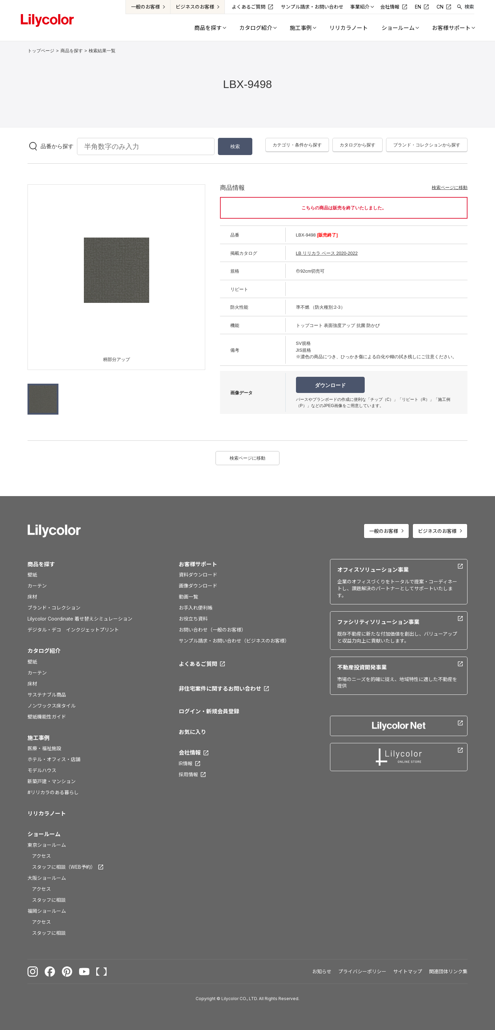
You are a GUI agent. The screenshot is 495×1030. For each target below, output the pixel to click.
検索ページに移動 (450, 187)
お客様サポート (198, 564)
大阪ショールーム (47, 878)
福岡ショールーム (47, 911)
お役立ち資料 (193, 619)
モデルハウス (42, 770)
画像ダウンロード (198, 586)
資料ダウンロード (198, 575)
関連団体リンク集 (448, 971)
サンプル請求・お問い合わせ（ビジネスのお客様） (234, 641)
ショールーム (44, 834)
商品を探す (71, 50)
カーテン (37, 586)
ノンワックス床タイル (52, 706)
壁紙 (32, 575)
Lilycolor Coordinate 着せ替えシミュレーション (80, 619)
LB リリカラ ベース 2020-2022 (327, 253)
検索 (469, 7)
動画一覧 (188, 597)
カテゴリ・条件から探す (297, 144)
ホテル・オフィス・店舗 (54, 759)
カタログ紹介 (44, 650)
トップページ (41, 50)
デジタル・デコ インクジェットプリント (73, 630)
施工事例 (39, 737)
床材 (32, 597)
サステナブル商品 (47, 695)
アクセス (41, 856)
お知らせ (321, 971)
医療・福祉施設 (44, 748)
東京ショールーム (47, 845)
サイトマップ (407, 971)
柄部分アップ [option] (116, 359)
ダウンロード (330, 385)
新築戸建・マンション (52, 781)
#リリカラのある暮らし (53, 792)
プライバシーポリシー (362, 971)
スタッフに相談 (49, 900)
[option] (116, 270)
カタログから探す (357, 144)
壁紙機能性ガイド (47, 717)
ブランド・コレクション (54, 608)
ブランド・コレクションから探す (426, 144)
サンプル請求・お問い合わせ (312, 7)
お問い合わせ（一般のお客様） (212, 630)
